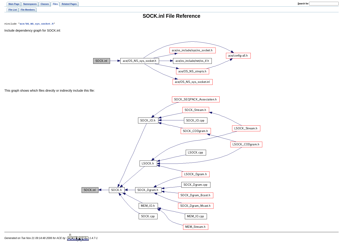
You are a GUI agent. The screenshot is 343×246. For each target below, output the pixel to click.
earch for (303, 3)
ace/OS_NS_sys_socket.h (36, 24)
